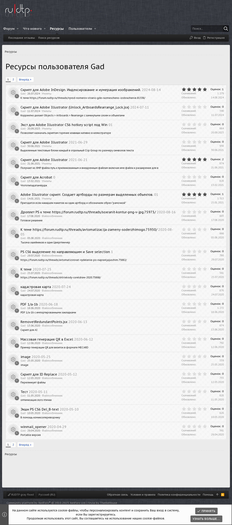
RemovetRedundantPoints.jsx (45, 326)
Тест (25, 396)
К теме (27, 274)
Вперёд (25, 79)
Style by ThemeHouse (102, 503)
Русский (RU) (47, 494)
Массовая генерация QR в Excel (48, 344)
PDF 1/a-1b (30, 309)
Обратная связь (117, 494)
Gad (24, 93)
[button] (20, 28)
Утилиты (48, 93)
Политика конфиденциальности (179, 494)
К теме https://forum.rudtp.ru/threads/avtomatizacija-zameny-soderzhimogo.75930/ (90, 234)
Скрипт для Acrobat (37, 177)
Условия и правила (142, 494)
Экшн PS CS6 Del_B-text (41, 414)
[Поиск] (200, 29)
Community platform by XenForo (46, 503)
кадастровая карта (37, 291)
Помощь (208, 494)
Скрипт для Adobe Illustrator (45, 142)
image (27, 361)
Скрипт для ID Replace (40, 379)
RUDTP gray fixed (21, 494)
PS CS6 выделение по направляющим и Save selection (66, 256)
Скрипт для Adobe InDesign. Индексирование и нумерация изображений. (82, 90)
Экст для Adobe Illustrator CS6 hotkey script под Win (65, 125)
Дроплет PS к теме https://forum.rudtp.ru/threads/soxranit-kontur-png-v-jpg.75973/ (89, 212)
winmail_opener (35, 431)
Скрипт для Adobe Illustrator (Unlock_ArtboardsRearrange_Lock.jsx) (76, 107)
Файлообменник (53, 220)
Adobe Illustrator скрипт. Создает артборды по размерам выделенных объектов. (88, 194)
